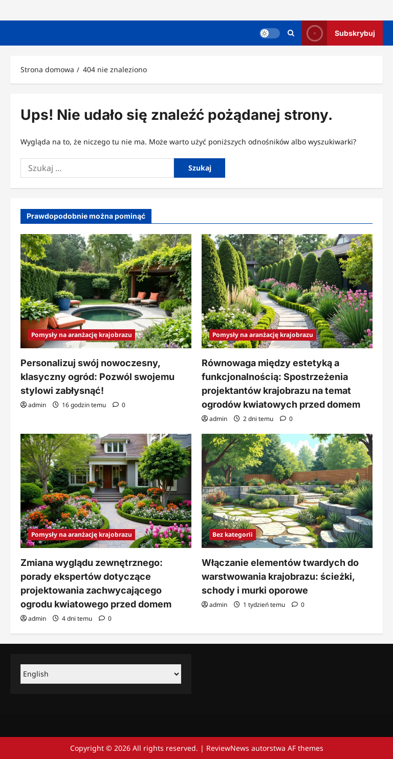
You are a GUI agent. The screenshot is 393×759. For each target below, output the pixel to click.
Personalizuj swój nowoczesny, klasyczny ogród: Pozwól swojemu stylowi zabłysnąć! (97, 376)
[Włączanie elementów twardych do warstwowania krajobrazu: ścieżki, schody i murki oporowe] (287, 491)
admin (37, 404)
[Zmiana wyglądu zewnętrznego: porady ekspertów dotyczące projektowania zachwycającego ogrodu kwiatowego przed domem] (105, 491)
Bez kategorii (232, 534)
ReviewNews (227, 748)
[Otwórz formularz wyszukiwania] (291, 33)
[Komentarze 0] (119, 404)
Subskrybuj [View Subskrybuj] (338, 33)
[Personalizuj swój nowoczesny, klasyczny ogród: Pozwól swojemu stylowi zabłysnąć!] (105, 291)
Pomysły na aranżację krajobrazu (81, 334)
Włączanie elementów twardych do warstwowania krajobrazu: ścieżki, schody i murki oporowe (280, 576)
